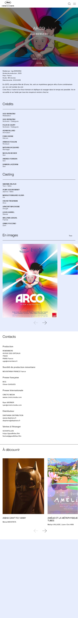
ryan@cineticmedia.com (12, 405)
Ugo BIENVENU (9, 114)
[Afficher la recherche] (69, 4)
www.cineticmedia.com (12, 397)
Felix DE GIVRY (9, 125)
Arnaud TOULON (10, 142)
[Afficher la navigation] (74, 4)
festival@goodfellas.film (12, 436)
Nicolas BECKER (10, 153)
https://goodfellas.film (11, 433)
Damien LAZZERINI (10, 164)
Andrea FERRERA (10, 159)
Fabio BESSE (8, 136)
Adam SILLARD (9, 131)
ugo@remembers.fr (10, 361)
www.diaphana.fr (9, 418)
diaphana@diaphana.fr (11, 421)
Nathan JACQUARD (11, 148)
